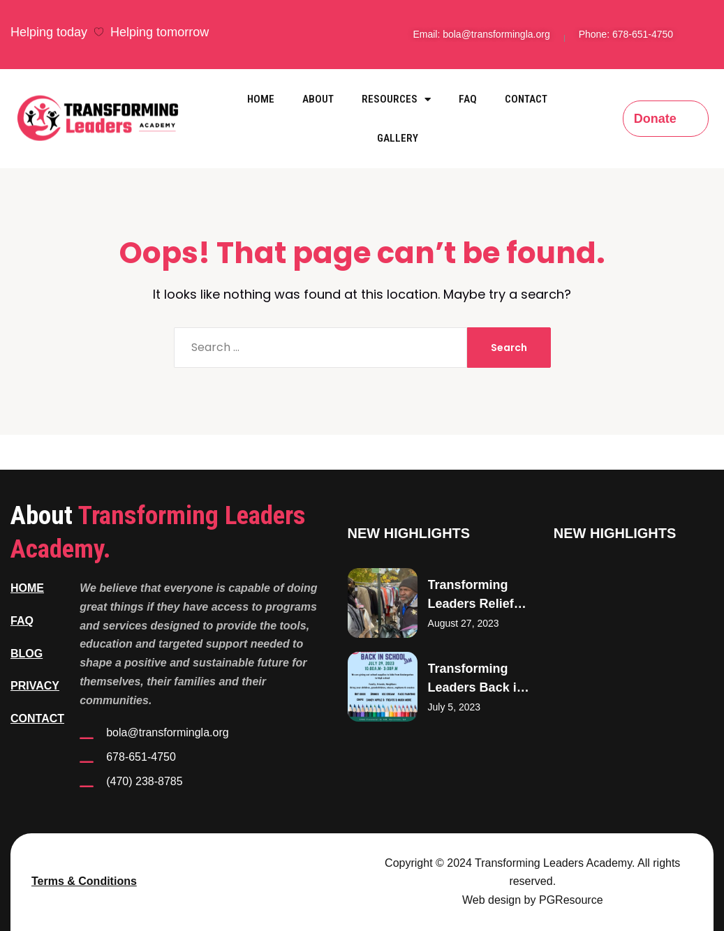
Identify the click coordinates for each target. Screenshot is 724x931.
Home (260, 99)
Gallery (397, 138)
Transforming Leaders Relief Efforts (471, 604)
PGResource (571, 900)
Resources (396, 99)
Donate (655, 119)
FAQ (468, 99)
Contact (526, 99)
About (318, 99)
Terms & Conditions (84, 881)
